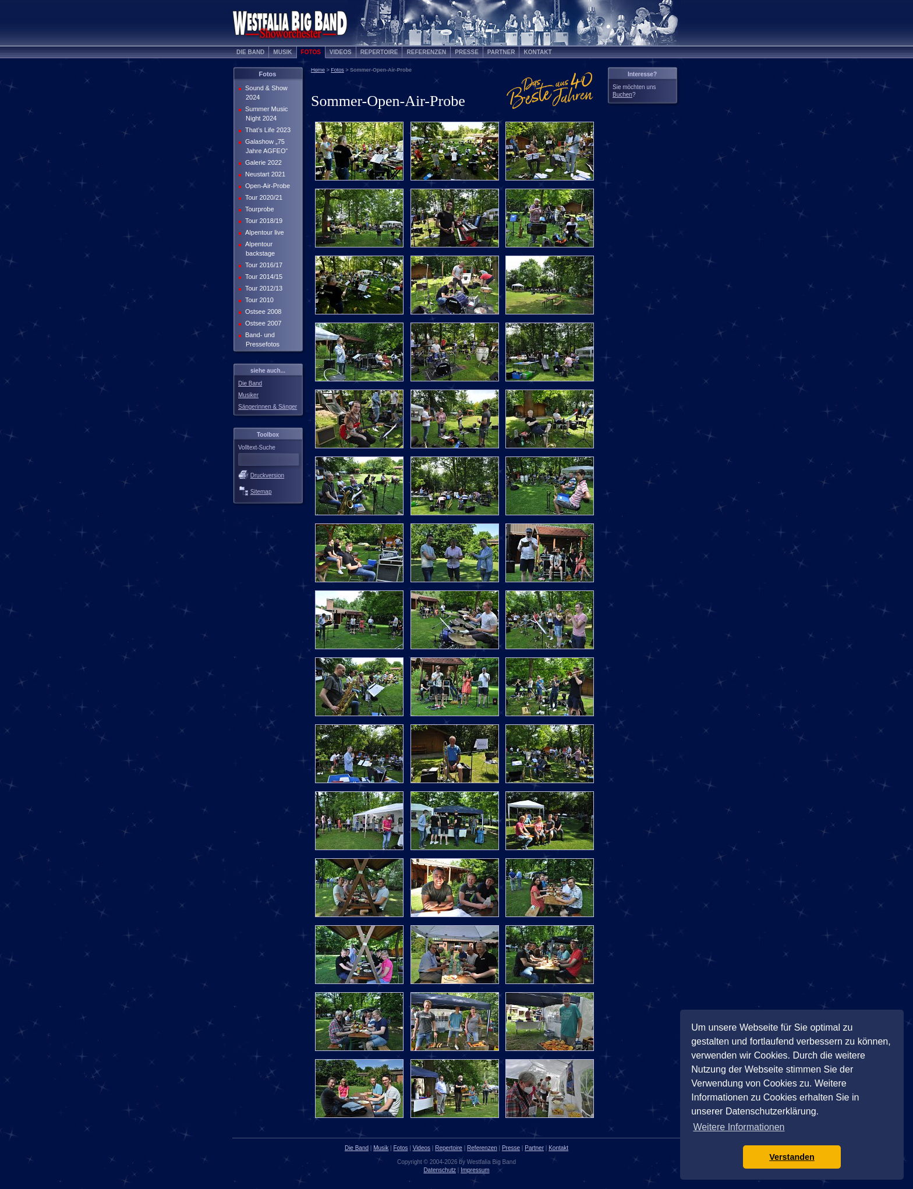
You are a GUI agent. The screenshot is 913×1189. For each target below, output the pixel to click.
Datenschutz (439, 1170)
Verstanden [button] (792, 1157)
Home (318, 70)
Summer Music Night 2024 (265, 113)
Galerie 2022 (262, 162)
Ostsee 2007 (262, 323)
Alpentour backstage (259, 248)
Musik (282, 52)
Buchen (622, 94)
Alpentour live (263, 232)
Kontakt (537, 52)
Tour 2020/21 (262, 197)
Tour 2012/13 (262, 288)
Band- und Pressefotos (261, 339)
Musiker (248, 395)
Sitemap (261, 492)
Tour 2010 (258, 299)
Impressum (475, 1170)
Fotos (311, 52)
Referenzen (426, 52)
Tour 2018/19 (262, 220)
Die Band (250, 52)
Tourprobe (258, 209)
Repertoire (379, 52)
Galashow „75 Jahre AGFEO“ (265, 146)
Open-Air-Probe (266, 185)
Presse (467, 52)
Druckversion (267, 475)
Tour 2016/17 (262, 264)
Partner (501, 52)
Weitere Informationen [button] (738, 1127)
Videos (341, 52)
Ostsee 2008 (262, 311)
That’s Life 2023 (267, 129)
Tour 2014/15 (262, 276)
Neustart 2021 (264, 174)
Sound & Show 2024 (265, 92)
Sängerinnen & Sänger (267, 407)
